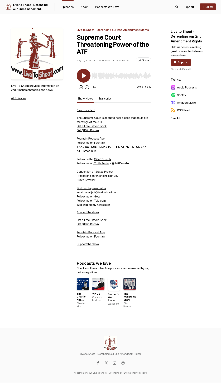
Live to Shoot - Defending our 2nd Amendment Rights (30, 7)
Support (181, 62)
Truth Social (101, 163)
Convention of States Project (95, 171)
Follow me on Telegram (91, 200)
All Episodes (18, 98)
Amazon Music (183, 102)
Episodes (68, 7)
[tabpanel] (114, 179)
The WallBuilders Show (131, 296)
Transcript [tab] (105, 98)
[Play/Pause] (83, 76)
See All (175, 118)
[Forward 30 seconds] (87, 87)
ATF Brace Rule (87, 151)
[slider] (121, 76)
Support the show (88, 212)
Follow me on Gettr (88, 196)
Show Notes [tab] (85, 98)
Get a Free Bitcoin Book (92, 126)
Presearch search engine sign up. (97, 175)
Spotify (178, 95)
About (84, 7)
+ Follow (207, 7)
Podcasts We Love (107, 7)
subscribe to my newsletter (93, 204)
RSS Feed (180, 110)
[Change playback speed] (94, 87)
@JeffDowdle (102, 159)
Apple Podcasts (184, 87)
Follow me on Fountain (91, 142)
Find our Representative (91, 188)
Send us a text (86, 110)
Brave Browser (86, 180)
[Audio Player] (121, 74)
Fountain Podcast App (91, 138)
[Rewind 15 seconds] (80, 87)
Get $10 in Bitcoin (88, 130)
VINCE (96, 293)
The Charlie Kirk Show (81, 298)
